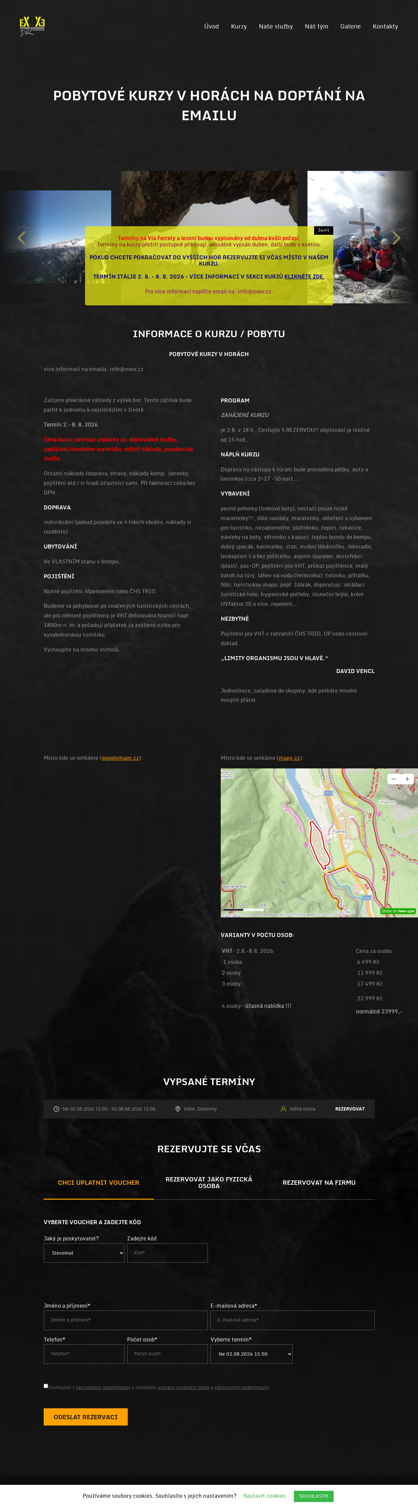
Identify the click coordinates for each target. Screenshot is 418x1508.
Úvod (211, 26)
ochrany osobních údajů (183, 1387)
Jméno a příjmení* (67, 1306)
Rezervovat (350, 1109)
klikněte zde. (304, 277)
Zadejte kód (142, 1239)
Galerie (350, 26)
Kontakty (385, 26)
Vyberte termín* (231, 1340)
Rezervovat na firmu (319, 1183)
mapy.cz (289, 758)
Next (396, 237)
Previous (21, 237)
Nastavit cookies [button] (264, 1496)
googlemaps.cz (120, 758)
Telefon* (54, 1340)
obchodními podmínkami (103, 1387)
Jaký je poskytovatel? (71, 1239)
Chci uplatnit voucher (98, 1183)
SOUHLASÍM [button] (313, 1496)
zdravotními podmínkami (241, 1387)
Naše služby (276, 26)
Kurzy (239, 26)
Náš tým (316, 26)
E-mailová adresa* (233, 1306)
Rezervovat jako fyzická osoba (208, 1183)
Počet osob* (142, 1340)
